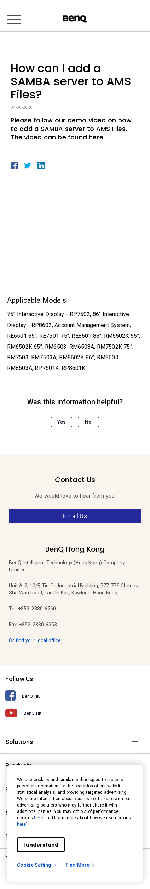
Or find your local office (35, 640)
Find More (80, 865)
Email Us (75, 516)
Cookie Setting (37, 865)
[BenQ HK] (75, 696)
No (88, 422)
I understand (40, 844)
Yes (61, 422)
